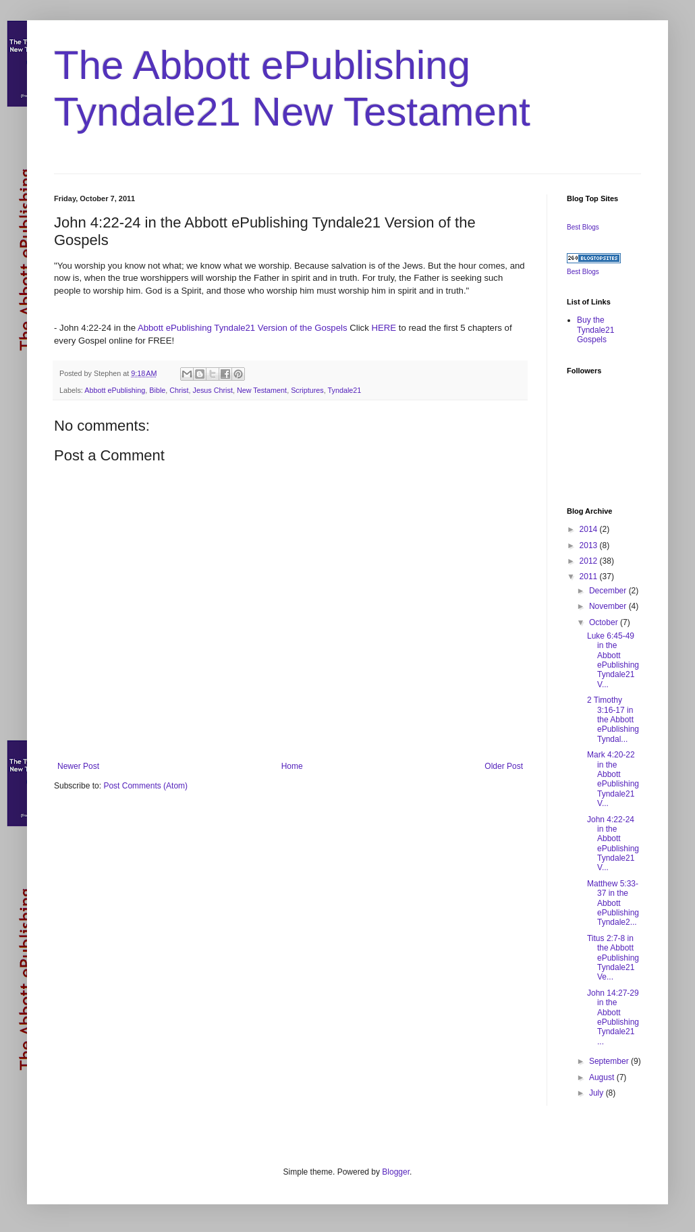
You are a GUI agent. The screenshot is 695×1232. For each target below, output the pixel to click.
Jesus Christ (213, 390)
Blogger (396, 1172)
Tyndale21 (345, 390)
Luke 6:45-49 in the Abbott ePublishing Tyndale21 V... (613, 660)
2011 (590, 576)
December (609, 590)
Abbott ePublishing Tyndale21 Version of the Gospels (243, 328)
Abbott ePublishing (114, 390)
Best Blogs (583, 227)
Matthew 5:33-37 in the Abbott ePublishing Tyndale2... (613, 903)
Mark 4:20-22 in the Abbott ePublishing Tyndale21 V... (613, 779)
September (610, 1061)
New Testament (262, 390)
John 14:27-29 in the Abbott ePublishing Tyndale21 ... (613, 1017)
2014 (590, 529)
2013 (590, 545)
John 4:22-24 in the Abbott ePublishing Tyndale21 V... (613, 844)
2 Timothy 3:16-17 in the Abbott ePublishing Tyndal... (613, 719)
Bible (157, 390)
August (603, 1077)
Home (292, 766)
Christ (178, 390)
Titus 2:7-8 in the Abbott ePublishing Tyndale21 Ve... (613, 958)
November (609, 606)
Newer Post (78, 766)
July (597, 1093)
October (604, 622)
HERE (384, 328)
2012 (590, 561)
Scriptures (307, 390)
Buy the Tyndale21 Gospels (595, 329)
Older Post (503, 766)
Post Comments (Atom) (145, 786)
